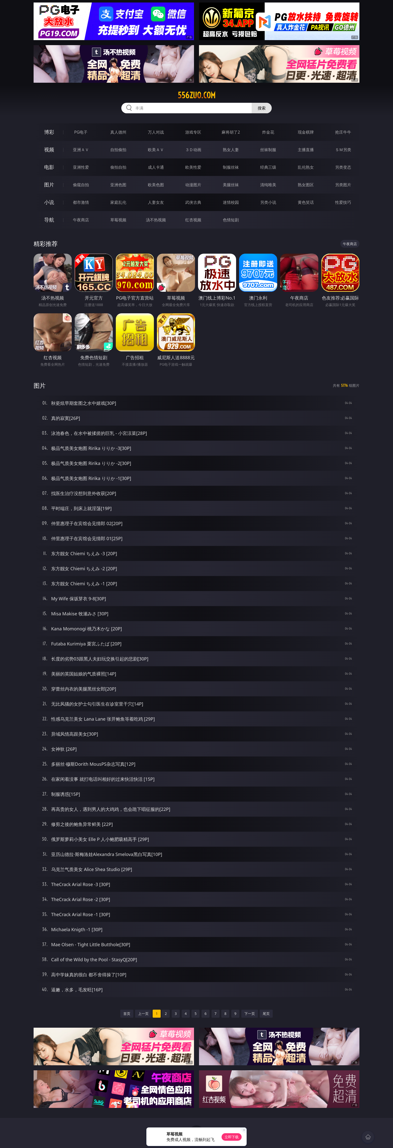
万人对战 (156, 132)
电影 (49, 167)
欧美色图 (156, 184)
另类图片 (343, 184)
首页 (126, 1013)
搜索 (262, 108)
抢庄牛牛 (343, 132)
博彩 (49, 132)
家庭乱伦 (118, 202)
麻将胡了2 (231, 132)
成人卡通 (156, 167)
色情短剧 (231, 220)
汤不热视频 (156, 220)
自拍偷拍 (118, 149)
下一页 (249, 1013)
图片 (49, 184)
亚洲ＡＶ (81, 149)
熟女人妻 (231, 149)
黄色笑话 (306, 202)
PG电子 (80, 132)
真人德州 (118, 132)
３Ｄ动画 (193, 149)
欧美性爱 (193, 167)
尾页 (266, 1013)
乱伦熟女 (306, 167)
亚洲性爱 (81, 167)
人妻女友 (156, 202)
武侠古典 (193, 202)
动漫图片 (193, 184)
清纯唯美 (268, 184)
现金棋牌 (306, 132)
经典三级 (268, 167)
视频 (49, 149)
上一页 (143, 1013)
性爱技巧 (343, 202)
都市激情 (81, 202)
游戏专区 (193, 132)
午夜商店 (81, 220)
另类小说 (268, 202)
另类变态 (343, 167)
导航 (49, 219)
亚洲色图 (118, 184)
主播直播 (306, 149)
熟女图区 (306, 184)
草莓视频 (118, 220)
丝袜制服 (268, 149)
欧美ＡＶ (156, 149)
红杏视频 (193, 220)
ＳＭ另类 (343, 149)
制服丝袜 (231, 167)
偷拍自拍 (118, 167)
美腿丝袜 (231, 184)
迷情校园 (231, 202)
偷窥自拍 (81, 184)
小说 (49, 202)
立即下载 (232, 1136)
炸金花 (268, 132)
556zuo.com (197, 95)
